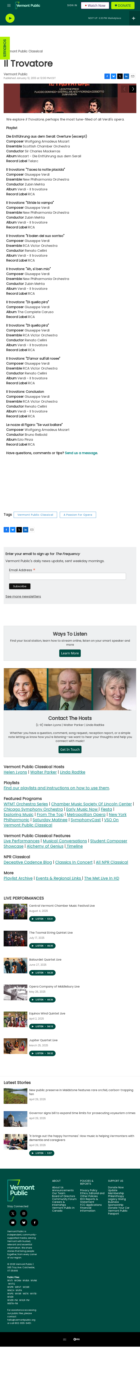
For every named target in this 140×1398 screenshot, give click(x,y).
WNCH (10, 1355)
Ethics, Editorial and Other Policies (92, 1260)
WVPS (10, 1358)
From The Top (50, 879)
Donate (124, 5)
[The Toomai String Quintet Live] (15, 1003)
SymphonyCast (86, 884)
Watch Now (95, 5)
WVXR (18, 1358)
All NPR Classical (112, 927)
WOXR (26, 1352)
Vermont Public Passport (118, 1277)
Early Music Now (82, 874)
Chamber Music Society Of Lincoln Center (91, 869)
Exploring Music (19, 879)
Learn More (70, 718)
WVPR (10, 1352)
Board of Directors (63, 1261)
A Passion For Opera (78, 580)
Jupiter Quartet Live (43, 1105)
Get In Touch (70, 814)
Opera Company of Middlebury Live (54, 1051)
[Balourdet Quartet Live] (15, 1030)
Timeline (74, 911)
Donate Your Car (118, 1272)
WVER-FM (12, 1365)
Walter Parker (73, 790)
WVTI (10, 1345)
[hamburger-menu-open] (8, 5)
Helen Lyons (52, 790)
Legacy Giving (117, 1264)
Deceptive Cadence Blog (28, 927)
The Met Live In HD (101, 943)
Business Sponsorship (115, 1268)
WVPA (19, 1355)
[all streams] (134, 18)
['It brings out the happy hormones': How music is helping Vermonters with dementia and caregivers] (15, 1207)
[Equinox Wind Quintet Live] (15, 1084)
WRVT (18, 1352)
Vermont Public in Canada (63, 1274)
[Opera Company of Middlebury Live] (15, 1057)
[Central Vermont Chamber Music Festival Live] (15, 976)
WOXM (17, 1345)
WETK (26, 1358)
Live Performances (22, 906)
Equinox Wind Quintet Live (47, 1078)
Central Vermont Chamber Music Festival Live (62, 971)
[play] (10, 18)
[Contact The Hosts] (70, 754)
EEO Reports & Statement (89, 1266)
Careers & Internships (59, 1268)
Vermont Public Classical (23, 51)
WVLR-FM (24, 1365)
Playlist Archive (18, 943)
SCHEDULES (4, 48)
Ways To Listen (70, 699)
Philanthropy (116, 1261)
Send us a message (81, 518)
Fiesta (106, 874)
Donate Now (116, 1252)
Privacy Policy (88, 1255)
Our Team (58, 1258)
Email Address (22, 634)
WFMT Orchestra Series (26, 869)
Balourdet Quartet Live (45, 1024)
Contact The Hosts (70, 783)
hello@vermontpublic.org (21, 1385)
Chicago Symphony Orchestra (33, 874)
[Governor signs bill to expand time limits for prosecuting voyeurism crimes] (15, 1184)
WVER (10, 1362)
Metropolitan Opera (86, 879)
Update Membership (116, 1257)
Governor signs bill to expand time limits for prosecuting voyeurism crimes (82, 1178)
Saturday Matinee (50, 884)
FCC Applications (91, 1270)
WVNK (34, 1345)
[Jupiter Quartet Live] (15, 1111)
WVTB (33, 1358)
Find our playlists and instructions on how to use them (56, 853)
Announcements (63, 1255)
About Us (57, 1252)
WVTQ (11, 1348)
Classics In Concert (74, 927)
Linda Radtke (95, 790)
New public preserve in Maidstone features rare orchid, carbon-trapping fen (81, 1157)
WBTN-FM (12, 1368)
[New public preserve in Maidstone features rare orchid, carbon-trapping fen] (15, 1161)
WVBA (26, 1345)
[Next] (132, 170)
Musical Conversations (65, 906)
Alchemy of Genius (45, 911)
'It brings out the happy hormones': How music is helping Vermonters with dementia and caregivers (81, 1203)
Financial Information (87, 1274)
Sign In (72, 5)
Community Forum (64, 1264)
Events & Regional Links (59, 943)
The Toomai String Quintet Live (51, 998)
